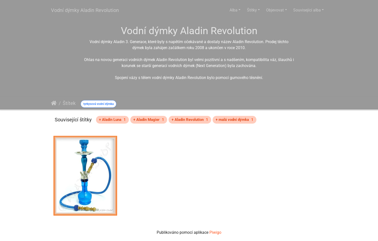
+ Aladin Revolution (190, 119)
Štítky (252, 10)
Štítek (69, 103)
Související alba (307, 10)
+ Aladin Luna (112, 119)
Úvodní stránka (54, 103)
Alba (233, 10)
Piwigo (215, 232)
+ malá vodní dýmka (234, 119)
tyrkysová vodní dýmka (98, 104)
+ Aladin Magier (148, 119)
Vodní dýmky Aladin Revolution (85, 10)
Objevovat (275, 10)
